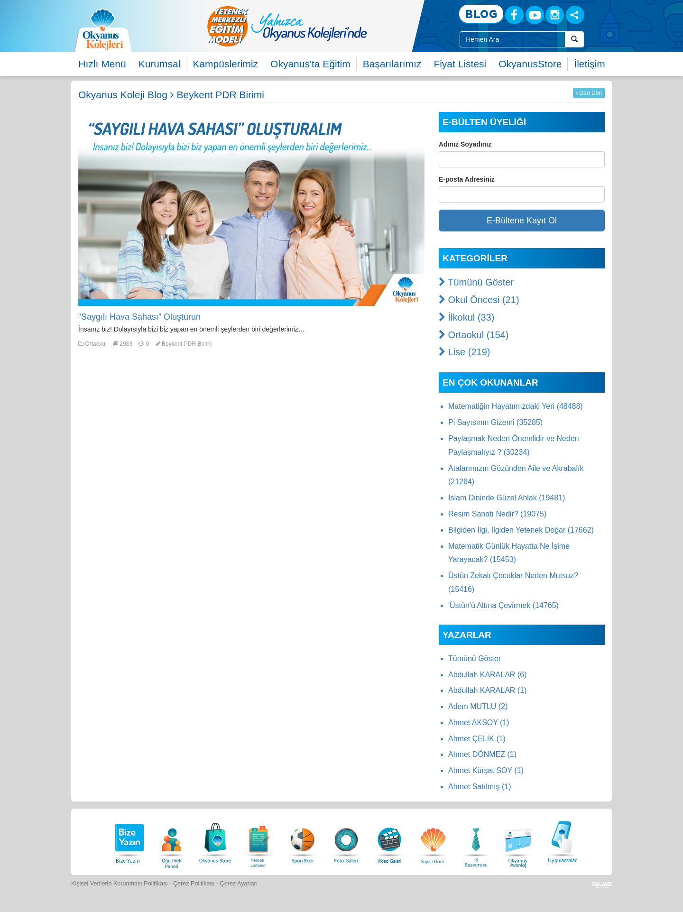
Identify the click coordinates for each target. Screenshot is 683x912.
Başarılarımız (392, 63)
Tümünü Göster (476, 282)
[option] (325, 26)
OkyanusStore (530, 63)
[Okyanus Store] (215, 840)
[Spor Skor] (302, 840)
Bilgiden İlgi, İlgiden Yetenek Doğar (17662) (521, 530)
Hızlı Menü (102, 63)
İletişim (589, 63)
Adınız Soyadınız (465, 144)
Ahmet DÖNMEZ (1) (482, 754)
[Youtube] (535, 15)
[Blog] (481, 14)
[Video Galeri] (389, 840)
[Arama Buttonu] (574, 39)
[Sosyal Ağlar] (575, 15)
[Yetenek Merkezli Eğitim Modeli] (325, 26)
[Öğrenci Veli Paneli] (172, 840)
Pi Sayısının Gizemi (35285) (495, 422)
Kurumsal (159, 63)
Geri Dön (589, 93)
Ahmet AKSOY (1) (478, 723)
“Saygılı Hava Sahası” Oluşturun (139, 317)
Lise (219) (464, 352)
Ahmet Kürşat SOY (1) (486, 770)
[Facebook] (514, 15)
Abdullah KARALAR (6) (487, 675)
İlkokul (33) (466, 317)
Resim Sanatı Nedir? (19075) (497, 514)
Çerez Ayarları (239, 883)
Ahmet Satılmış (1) (479, 787)
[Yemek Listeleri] (259, 840)
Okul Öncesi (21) (479, 300)
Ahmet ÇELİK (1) (477, 739)
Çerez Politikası (194, 883)
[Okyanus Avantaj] (518, 840)
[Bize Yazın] (128, 840)
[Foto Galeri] (346, 840)
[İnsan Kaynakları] (476, 840)
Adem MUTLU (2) (478, 706)
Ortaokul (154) (473, 335)
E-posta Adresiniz (467, 179)
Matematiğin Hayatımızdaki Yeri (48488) (515, 406)
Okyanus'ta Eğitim (310, 63)
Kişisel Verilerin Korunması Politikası (119, 883)
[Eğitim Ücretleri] (433, 840)
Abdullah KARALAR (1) (487, 690)
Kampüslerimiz (225, 63)
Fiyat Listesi (460, 63)
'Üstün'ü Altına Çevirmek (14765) (503, 605)
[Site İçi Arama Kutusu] (512, 39)
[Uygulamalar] (562, 840)
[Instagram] (554, 15)
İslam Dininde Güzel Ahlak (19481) (506, 498)
